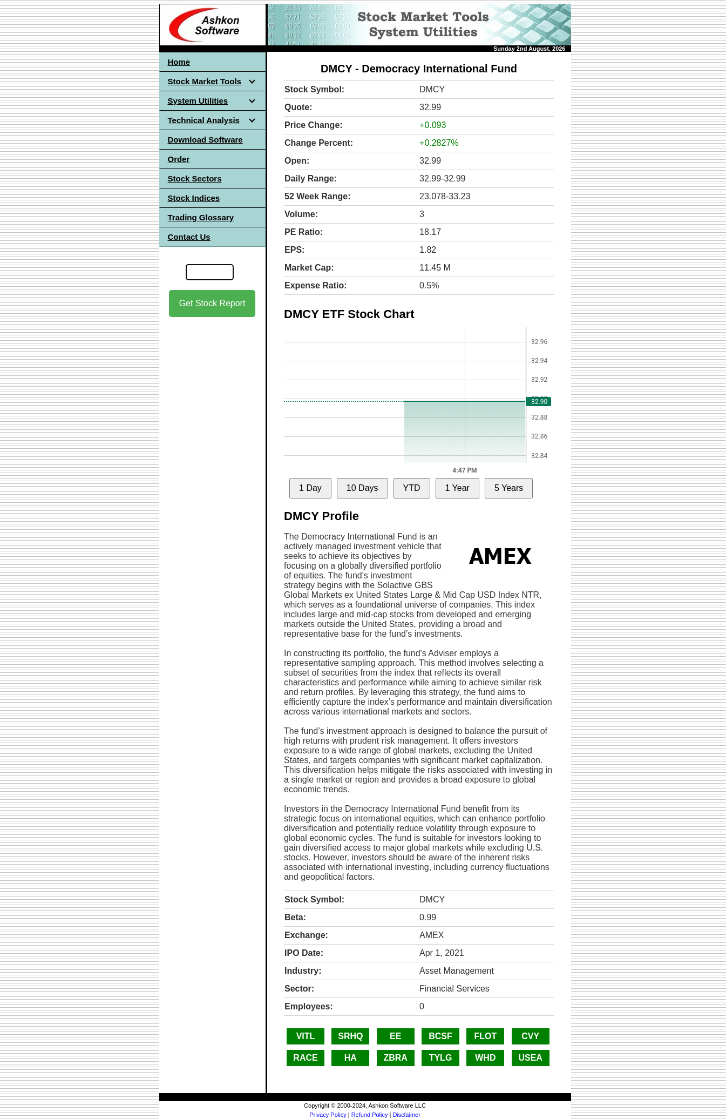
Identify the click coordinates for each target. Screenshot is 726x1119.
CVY (530, 1036)
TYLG (440, 1057)
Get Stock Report (212, 303)
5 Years (508, 488)
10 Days (362, 488)
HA (350, 1057)
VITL (305, 1036)
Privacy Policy (327, 1114)
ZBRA (395, 1057)
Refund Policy (369, 1114)
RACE (305, 1057)
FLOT (485, 1036)
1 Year (457, 488)
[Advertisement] (212, 487)
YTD (411, 488)
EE (395, 1036)
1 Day (310, 488)
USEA (530, 1057)
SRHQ (350, 1036)
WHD (485, 1057)
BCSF (440, 1036)
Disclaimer (406, 1114)
